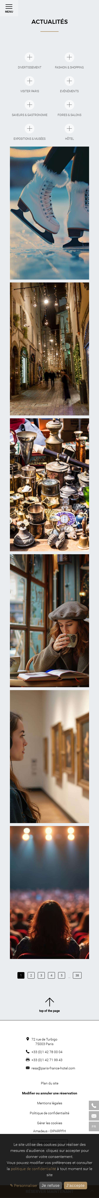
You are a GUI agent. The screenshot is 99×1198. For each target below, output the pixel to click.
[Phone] (94, 1105)
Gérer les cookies (49, 1123)
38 (77, 975)
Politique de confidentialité (49, 1113)
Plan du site (49, 1083)
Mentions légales (49, 1103)
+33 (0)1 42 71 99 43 (46, 1060)
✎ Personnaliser (23, 1185)
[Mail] (94, 1116)
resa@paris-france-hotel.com (53, 1068)
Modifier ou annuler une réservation (49, 1093)
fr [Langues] (94, 1126)
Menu (9, 9)
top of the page (49, 1006)
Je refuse (51, 1185)
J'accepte (75, 1185)
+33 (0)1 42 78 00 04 (46, 1052)
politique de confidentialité (33, 1168)
